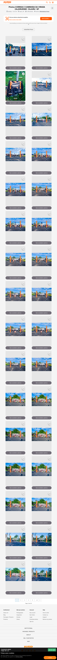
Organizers (19, 614)
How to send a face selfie (15, 19)
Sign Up (31, 621)
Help (28, 641)
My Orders (32, 614)
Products (5, 619)
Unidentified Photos (28, 29)
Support (45, 617)
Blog (4, 614)
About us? (5, 612)
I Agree (50, 657)
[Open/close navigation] (53, 2)
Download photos (34, 619)
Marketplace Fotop (44, 11)
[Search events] (47, 2)
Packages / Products (8, 617)
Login (31, 617)
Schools (18, 617)
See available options (15, 68)
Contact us (45, 614)
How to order (46, 612)
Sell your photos (28, 638)
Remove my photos (47, 619)
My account (32, 612)
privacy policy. (19, 656)
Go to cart (52, 650)
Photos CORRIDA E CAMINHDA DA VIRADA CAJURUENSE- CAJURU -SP (27, 8)
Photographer (20, 612)
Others (18, 619)
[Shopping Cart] (50, 2)
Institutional (28, 628)
